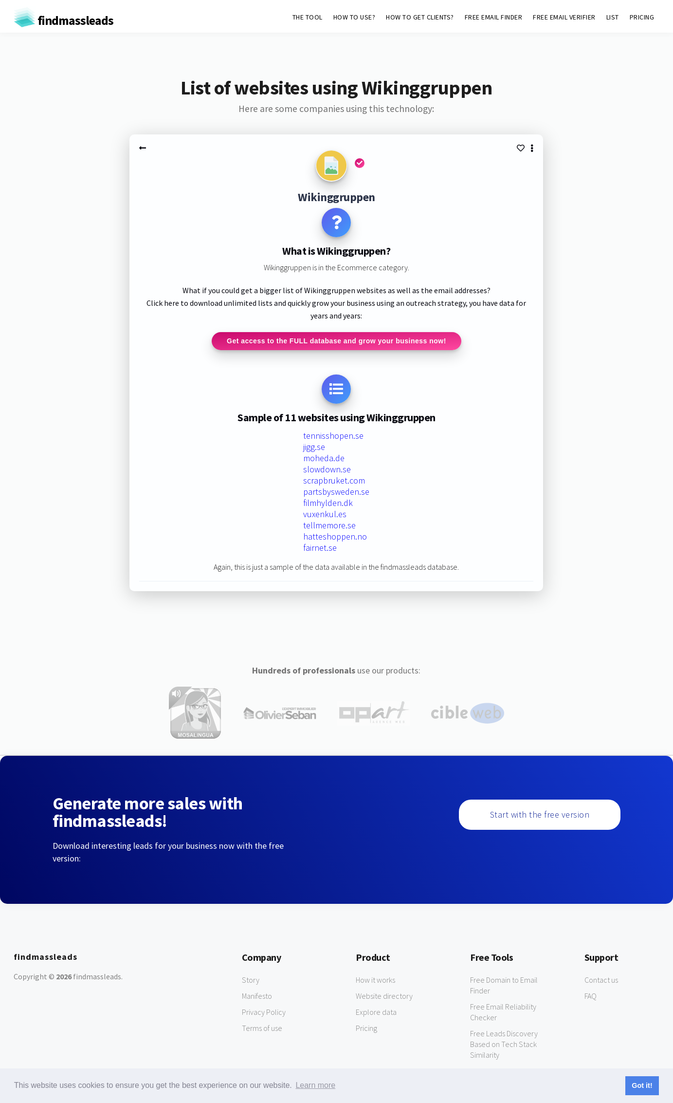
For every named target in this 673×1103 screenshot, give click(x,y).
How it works (375, 981)
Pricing (366, 1029)
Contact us (601, 981)
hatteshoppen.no (335, 537)
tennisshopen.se (333, 437)
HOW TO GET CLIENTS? (420, 17)
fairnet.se (320, 549)
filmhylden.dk (328, 504)
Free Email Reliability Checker (503, 1013)
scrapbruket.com (334, 481)
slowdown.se (327, 470)
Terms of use (262, 1029)
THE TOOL (307, 17)
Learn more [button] (315, 1085)
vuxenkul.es (324, 515)
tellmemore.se (329, 526)
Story (250, 981)
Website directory (384, 997)
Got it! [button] (642, 1085)
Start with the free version (540, 815)
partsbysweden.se (336, 493)
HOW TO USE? (354, 17)
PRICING (642, 17)
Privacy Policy (264, 1013)
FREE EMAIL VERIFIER (564, 17)
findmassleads (63, 20)
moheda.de (324, 459)
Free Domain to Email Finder (504, 986)
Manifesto (257, 997)
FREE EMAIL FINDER (494, 17)
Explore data (376, 1013)
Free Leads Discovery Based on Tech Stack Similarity (504, 1045)
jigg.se (314, 448)
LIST (612, 17)
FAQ (590, 997)
